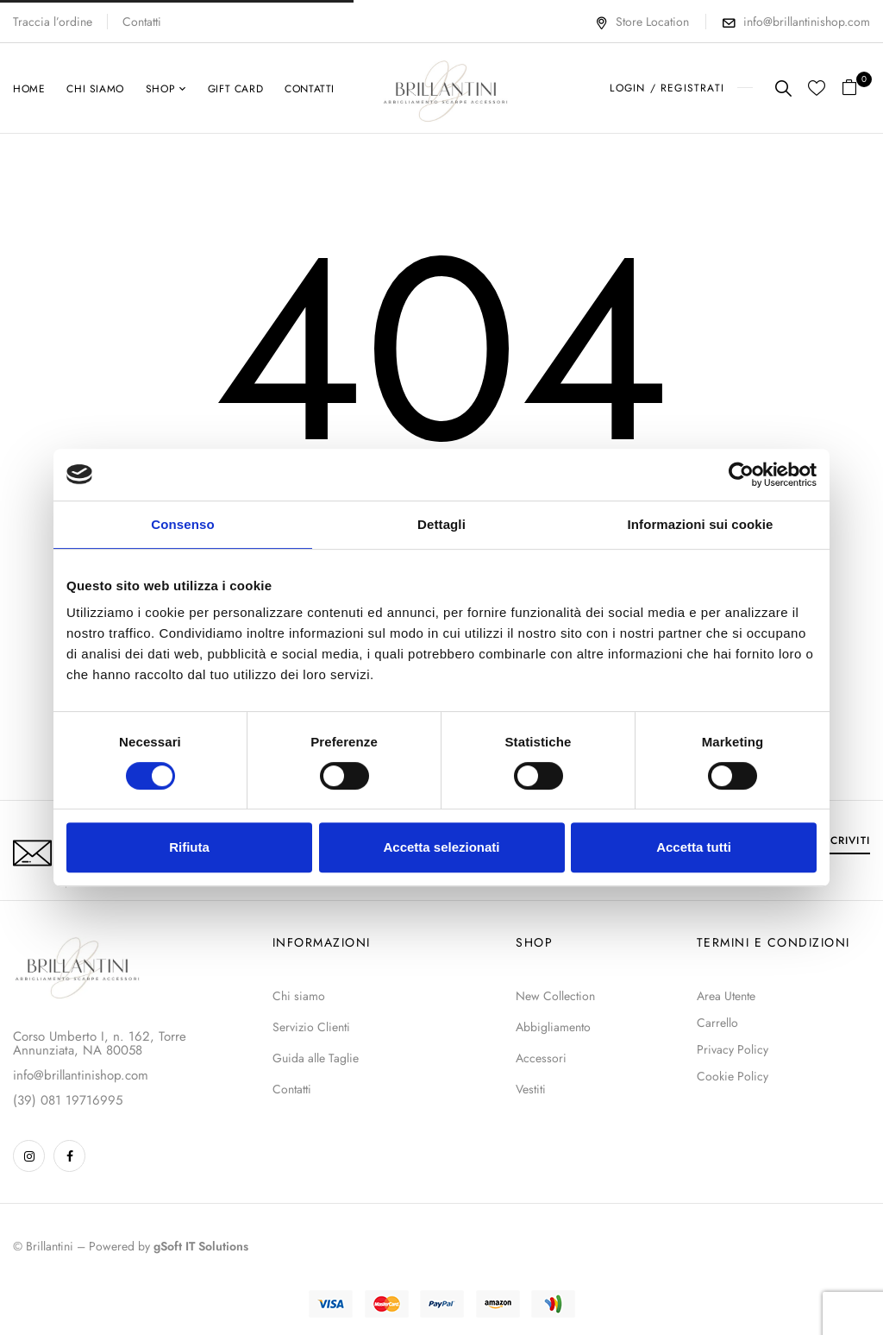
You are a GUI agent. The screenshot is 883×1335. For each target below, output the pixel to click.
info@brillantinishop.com (806, 21)
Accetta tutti (693, 847)
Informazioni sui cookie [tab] (700, 524)
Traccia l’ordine (52, 21)
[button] (856, 88)
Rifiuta (189, 847)
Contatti (141, 21)
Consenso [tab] (182, 524)
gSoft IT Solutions (200, 1246)
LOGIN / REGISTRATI (667, 88)
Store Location (642, 21)
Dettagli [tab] (441, 524)
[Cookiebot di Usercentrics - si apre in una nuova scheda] (741, 475)
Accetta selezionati (441, 847)
